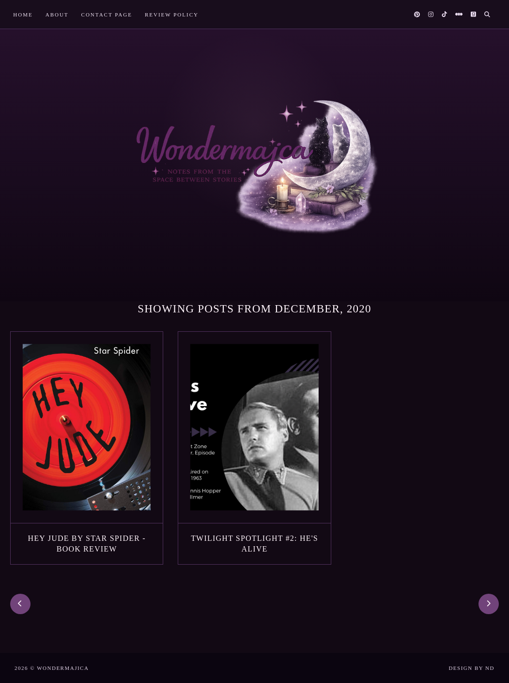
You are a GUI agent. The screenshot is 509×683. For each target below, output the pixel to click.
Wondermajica (63, 668)
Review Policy (172, 14)
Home (22, 14)
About (57, 14)
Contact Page (106, 14)
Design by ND (471, 668)
